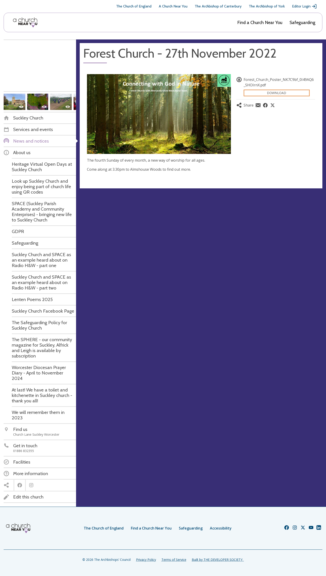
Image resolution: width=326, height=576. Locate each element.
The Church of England (133, 6)
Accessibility (221, 528)
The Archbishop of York (267, 6)
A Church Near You (173, 6)
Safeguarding (302, 22)
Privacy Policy (146, 559)
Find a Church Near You (259, 22)
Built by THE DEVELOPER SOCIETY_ (218, 559)
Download (276, 93)
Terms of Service (173, 559)
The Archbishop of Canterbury (218, 6)
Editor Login (304, 6)
